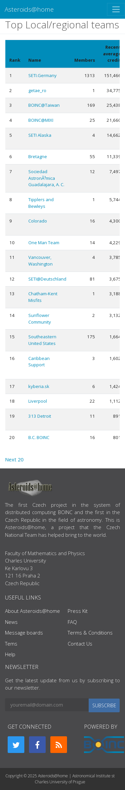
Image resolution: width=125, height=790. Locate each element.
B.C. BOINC (38, 437)
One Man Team (43, 243)
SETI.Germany (42, 75)
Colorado (37, 221)
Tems (11, 643)
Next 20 (14, 459)
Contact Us (80, 643)
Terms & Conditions (90, 632)
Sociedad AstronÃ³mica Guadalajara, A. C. (46, 177)
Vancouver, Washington (40, 260)
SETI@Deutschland (47, 279)
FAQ (72, 622)
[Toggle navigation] (116, 9)
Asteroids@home (29, 9)
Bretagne (37, 156)
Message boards (24, 632)
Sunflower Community (39, 318)
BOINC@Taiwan (44, 105)
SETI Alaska (39, 135)
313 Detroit (39, 416)
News (11, 622)
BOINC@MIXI (40, 120)
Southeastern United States (42, 340)
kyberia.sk (38, 386)
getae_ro (37, 90)
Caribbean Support (39, 361)
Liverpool (37, 401)
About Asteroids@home (32, 611)
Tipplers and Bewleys (41, 202)
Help (10, 654)
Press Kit (78, 611)
